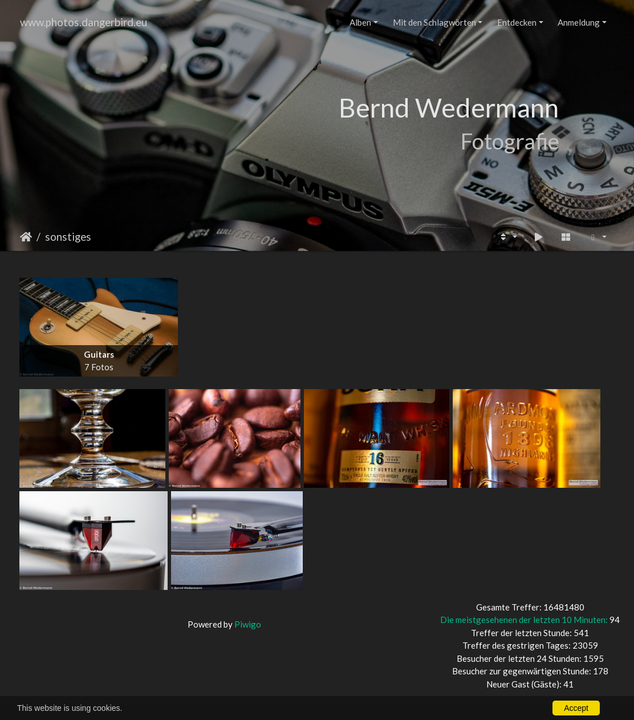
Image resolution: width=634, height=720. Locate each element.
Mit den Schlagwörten (434, 22)
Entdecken (517, 22)
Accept (576, 708)
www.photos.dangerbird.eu (83, 22)
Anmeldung (579, 22)
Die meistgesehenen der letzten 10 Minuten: (524, 619)
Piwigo (247, 624)
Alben (360, 22)
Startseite (26, 237)
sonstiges (68, 236)
